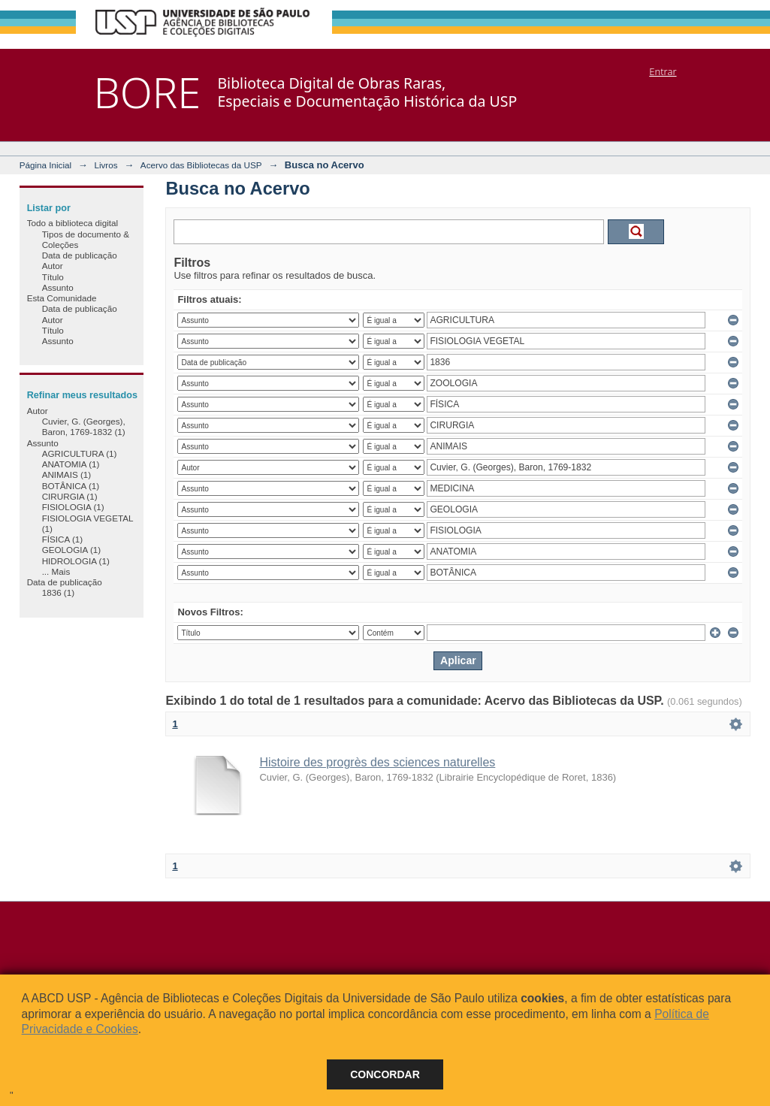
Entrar (662, 71)
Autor (52, 265)
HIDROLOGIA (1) (76, 561)
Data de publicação (79, 255)
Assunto (58, 287)
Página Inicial (46, 165)
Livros (105, 165)
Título (53, 277)
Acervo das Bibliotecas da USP (201, 165)
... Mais (56, 571)
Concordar (385, 1074)
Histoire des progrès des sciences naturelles (377, 762)
